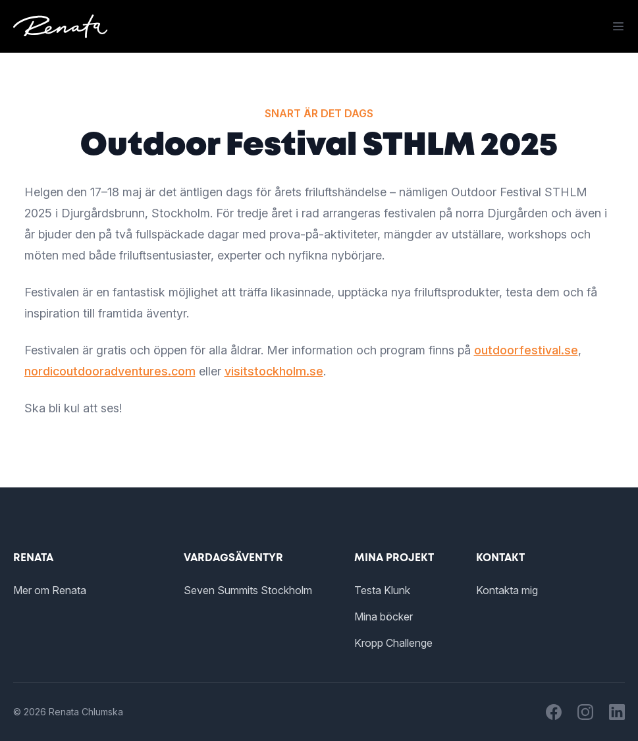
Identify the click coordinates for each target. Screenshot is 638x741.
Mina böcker (383, 616)
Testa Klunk (382, 590)
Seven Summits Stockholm (248, 590)
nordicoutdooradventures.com (110, 371)
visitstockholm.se (274, 371)
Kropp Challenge (393, 642)
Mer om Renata (49, 590)
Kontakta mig (507, 590)
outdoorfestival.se (526, 350)
